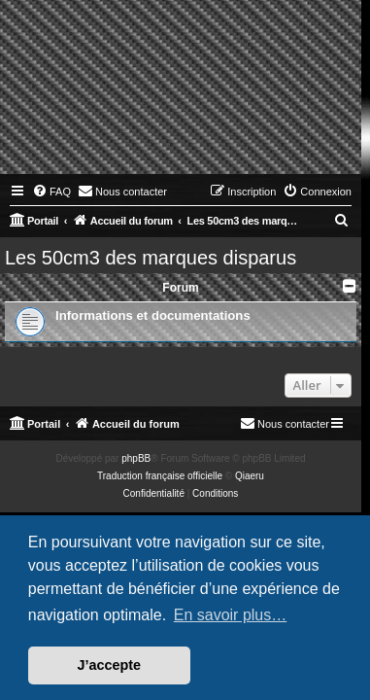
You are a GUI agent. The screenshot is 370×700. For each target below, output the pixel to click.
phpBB (136, 458)
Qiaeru (249, 476)
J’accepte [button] (110, 665)
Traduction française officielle (159, 476)
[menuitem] (51, 191)
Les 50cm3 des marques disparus (150, 257)
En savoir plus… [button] (230, 615)
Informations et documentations (153, 315)
